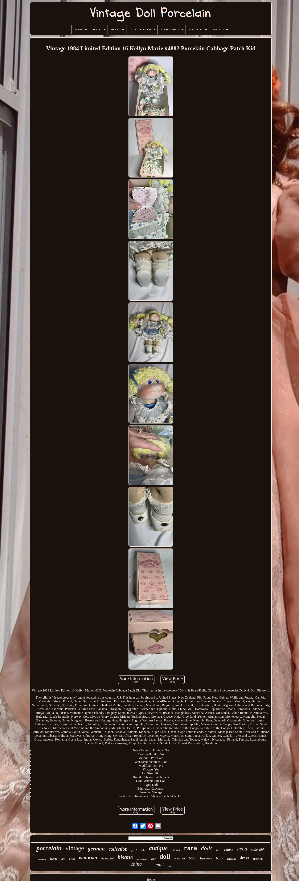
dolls (206, 848)
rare (190, 849)
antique (158, 848)
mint (160, 864)
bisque (125, 857)
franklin (42, 859)
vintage (74, 848)
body (192, 858)
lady (143, 850)
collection (118, 849)
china (136, 864)
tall (218, 850)
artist (72, 858)
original (179, 858)
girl (63, 858)
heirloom (206, 858)
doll (164, 856)
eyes (169, 866)
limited (176, 850)
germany (231, 858)
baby (219, 858)
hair (153, 858)
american (258, 858)
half (149, 864)
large (54, 858)
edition (228, 850)
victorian (88, 857)
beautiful (107, 858)
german (96, 849)
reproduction (142, 859)
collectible (258, 850)
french (134, 850)
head (242, 849)
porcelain (49, 848)
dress (244, 857)
